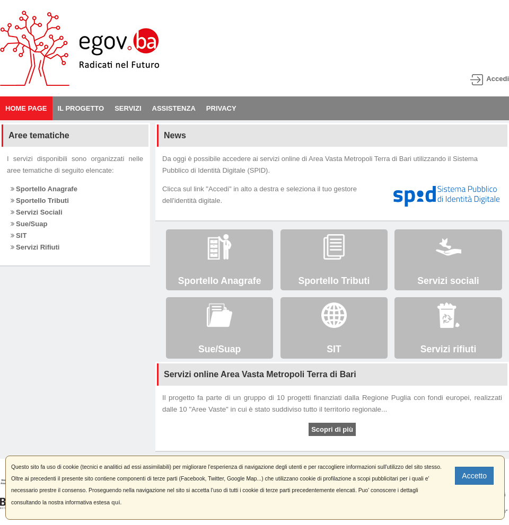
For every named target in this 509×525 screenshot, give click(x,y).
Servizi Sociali (37, 212)
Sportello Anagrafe (44, 189)
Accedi (497, 79)
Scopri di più (332, 429)
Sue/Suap (29, 224)
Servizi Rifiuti (35, 247)
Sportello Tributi (40, 200)
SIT (19, 235)
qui (115, 502)
